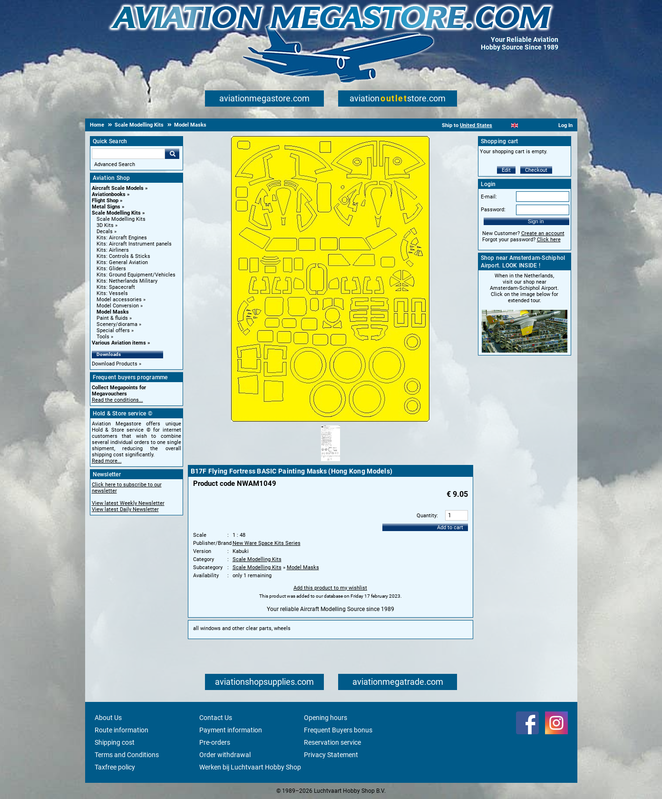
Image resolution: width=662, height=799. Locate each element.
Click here (549, 240)
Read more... (107, 461)
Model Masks (113, 312)
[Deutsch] (538, 125)
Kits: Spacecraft (116, 287)
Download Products (114, 364)
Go (172, 153)
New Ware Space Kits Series (267, 543)
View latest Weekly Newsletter (128, 503)
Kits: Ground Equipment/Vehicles (136, 275)
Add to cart (450, 527)
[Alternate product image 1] (330, 461)
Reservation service (332, 742)
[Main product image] (330, 419)
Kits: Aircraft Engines (122, 238)
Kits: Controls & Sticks (123, 256)
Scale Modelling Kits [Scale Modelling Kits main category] (121, 219)
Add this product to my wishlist (330, 588)
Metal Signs (106, 207)
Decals (105, 231)
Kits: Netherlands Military (127, 281)
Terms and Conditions (127, 755)
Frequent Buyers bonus (338, 730)
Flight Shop (105, 200)
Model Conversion (118, 306)
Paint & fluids (112, 318)
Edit (506, 170)
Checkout (536, 170)
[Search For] (128, 153)
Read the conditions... (117, 400)
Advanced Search (114, 164)
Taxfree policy (115, 767)
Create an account (543, 233)
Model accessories (119, 299)
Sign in (536, 221)
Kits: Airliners (113, 250)
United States (476, 125)
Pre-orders (214, 742)
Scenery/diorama (117, 324)
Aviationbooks (109, 194)
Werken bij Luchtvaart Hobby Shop (250, 767)
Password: (493, 210)
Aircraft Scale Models (118, 188)
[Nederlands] (502, 125)
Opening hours (325, 717)
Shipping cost (115, 742)
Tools (103, 337)
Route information (121, 730)
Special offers (113, 330)
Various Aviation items (119, 343)
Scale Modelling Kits (116, 213)
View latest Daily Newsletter (125, 509)
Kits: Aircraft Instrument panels (134, 244)
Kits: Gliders (111, 269)
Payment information (230, 730)
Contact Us (215, 717)
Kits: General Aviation (122, 262)
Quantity (427, 516)
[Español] (526, 125)
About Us (108, 717)
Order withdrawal (225, 755)
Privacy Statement (331, 755)
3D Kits (105, 225)
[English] (514, 125)
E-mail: (489, 197)
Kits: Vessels (112, 293)
